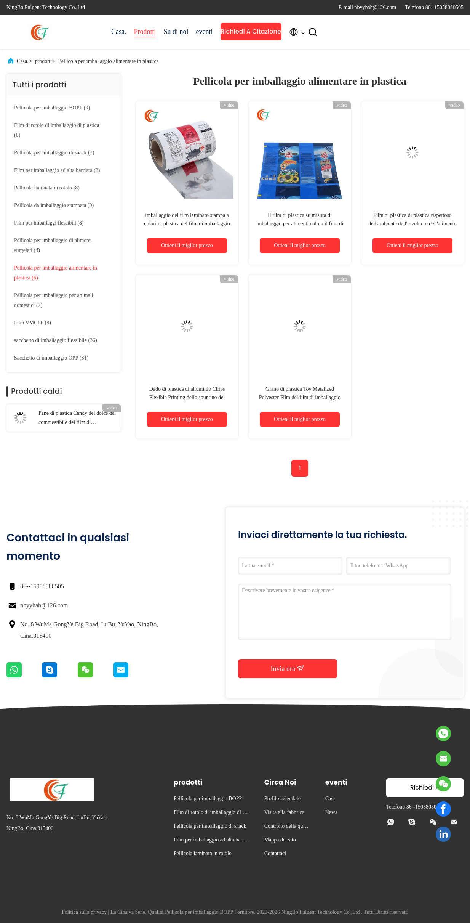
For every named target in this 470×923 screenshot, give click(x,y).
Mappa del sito (280, 840)
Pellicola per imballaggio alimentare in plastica (108, 61)
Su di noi (176, 31)
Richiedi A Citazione (251, 31)
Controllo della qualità (287, 827)
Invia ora (288, 668)
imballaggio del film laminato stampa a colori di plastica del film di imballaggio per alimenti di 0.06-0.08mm (187, 223)
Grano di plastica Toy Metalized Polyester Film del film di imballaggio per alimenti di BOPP (300, 397)
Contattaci (275, 853)
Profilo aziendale (282, 798)
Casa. (118, 31)
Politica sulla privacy (84, 912)
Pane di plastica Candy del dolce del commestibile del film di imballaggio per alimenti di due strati (77, 418)
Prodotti (145, 31)
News (331, 812)
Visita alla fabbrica (284, 812)
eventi (204, 31)
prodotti (43, 61)
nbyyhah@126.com (44, 605)
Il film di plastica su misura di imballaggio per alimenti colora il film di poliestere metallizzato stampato (300, 223)
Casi (330, 798)
